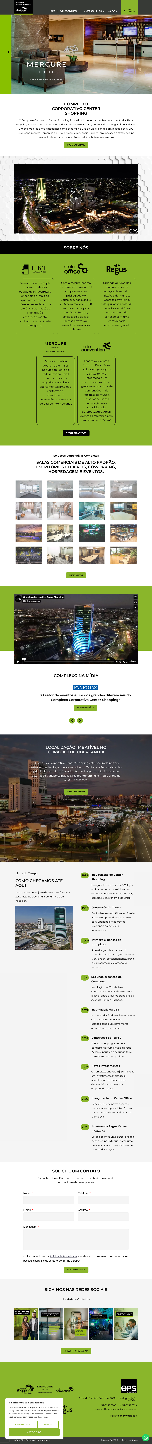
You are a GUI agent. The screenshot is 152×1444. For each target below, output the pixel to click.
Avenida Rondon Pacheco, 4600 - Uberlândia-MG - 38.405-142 (108, 1399)
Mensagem (30, 1226)
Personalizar (22, 1424)
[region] (34, 1418)
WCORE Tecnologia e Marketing (123, 1440)
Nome (27, 1193)
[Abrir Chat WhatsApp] (145, 1437)
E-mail (27, 1210)
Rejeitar (48, 1424)
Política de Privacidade (63, 1256)
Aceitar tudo (34, 1432)
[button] (9, 52)
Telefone (83, 1193)
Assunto (83, 1210)
